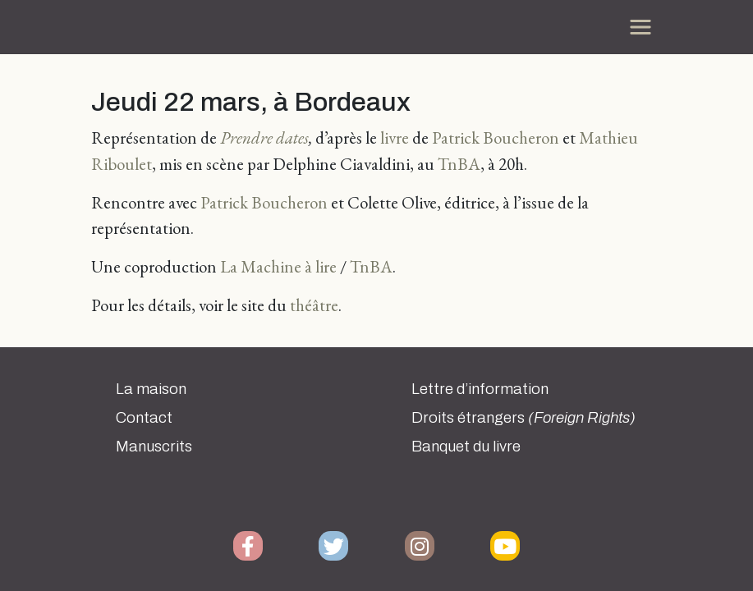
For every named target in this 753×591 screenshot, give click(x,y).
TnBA (459, 164)
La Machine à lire (278, 266)
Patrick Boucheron (495, 137)
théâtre (314, 305)
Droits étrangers (523, 418)
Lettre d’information (480, 389)
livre (394, 137)
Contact (144, 418)
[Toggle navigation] (640, 27)
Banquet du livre (466, 446)
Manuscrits (154, 446)
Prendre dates (264, 137)
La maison (151, 389)
